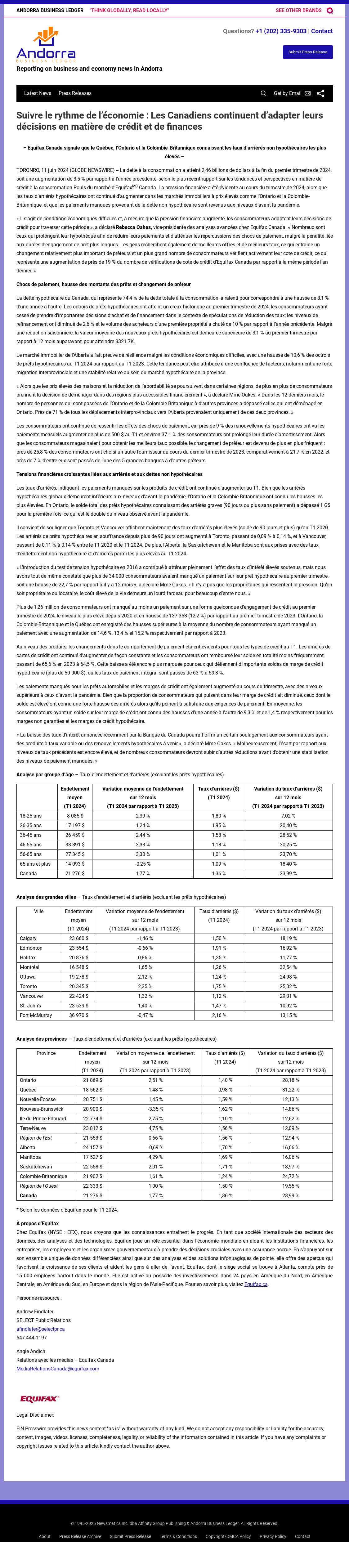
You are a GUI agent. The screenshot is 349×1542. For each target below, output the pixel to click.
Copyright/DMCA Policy (228, 1536)
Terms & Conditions (178, 1536)
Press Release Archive (80, 1536)
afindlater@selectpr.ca (40, 1329)
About (45, 1536)
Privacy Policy (273, 1536)
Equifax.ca (256, 1284)
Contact (322, 31)
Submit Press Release (130, 1536)
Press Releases (75, 93)
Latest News (37, 93)
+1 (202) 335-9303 (281, 31)
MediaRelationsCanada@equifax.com (57, 1369)
